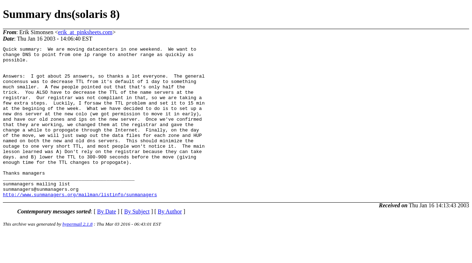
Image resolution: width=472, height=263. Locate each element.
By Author (170, 242)
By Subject (137, 242)
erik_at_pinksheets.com (85, 32)
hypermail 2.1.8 (78, 254)
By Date (106, 242)
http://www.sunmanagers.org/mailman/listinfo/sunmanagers (80, 224)
